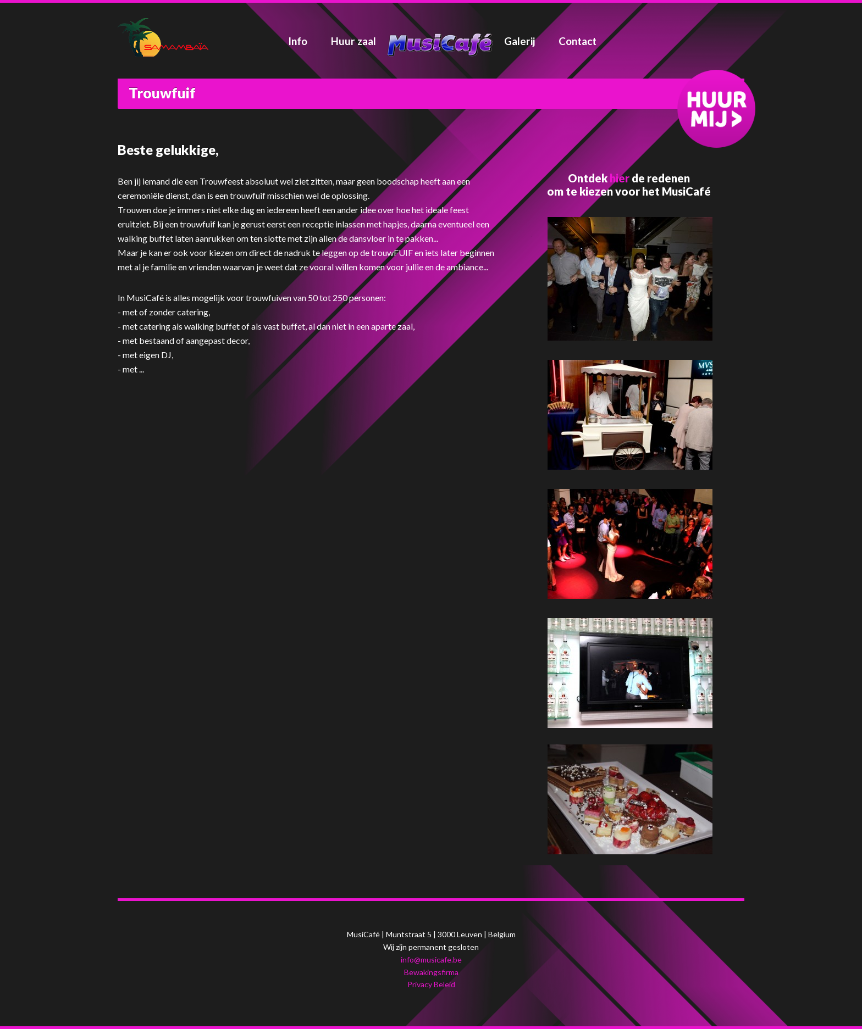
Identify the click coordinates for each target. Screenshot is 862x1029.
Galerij (519, 41)
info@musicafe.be (431, 959)
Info (297, 41)
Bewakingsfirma (431, 972)
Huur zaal (353, 41)
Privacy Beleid (431, 984)
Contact (577, 41)
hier (619, 178)
